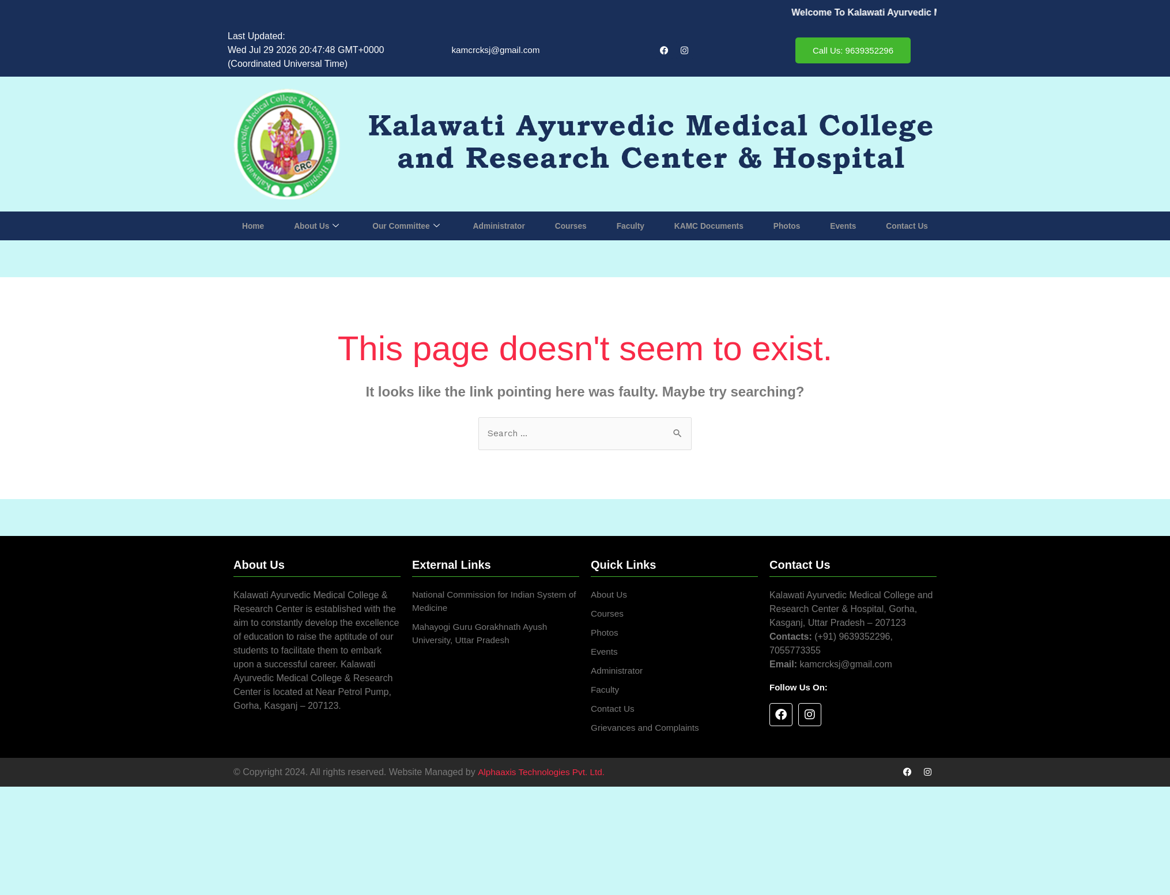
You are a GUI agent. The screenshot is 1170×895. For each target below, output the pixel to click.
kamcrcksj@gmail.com (496, 50)
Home (254, 226)
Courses (571, 226)
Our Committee (406, 226)
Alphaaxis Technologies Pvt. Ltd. (543, 777)
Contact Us (905, 226)
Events (842, 226)
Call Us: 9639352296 (853, 50)
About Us (316, 226)
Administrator (499, 226)
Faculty (630, 226)
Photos (787, 226)
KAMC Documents (708, 226)
